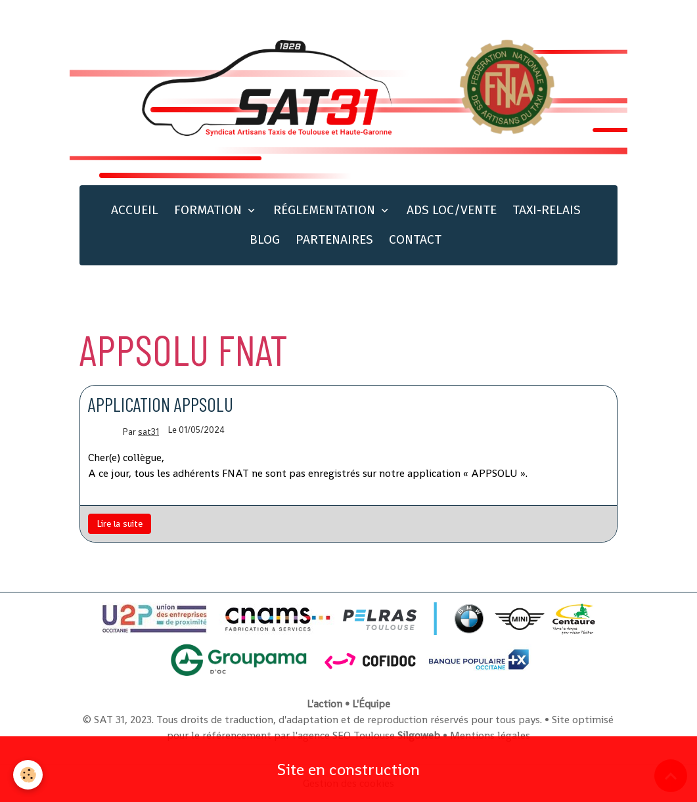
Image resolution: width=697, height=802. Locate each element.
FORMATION (209, 209)
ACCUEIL (134, 209)
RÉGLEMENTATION (325, 209)
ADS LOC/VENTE (452, 209)
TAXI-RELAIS (546, 209)
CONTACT (415, 239)
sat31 (148, 431)
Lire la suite (120, 523)
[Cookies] (28, 775)
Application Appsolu (160, 404)
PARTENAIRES (334, 239)
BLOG (265, 239)
